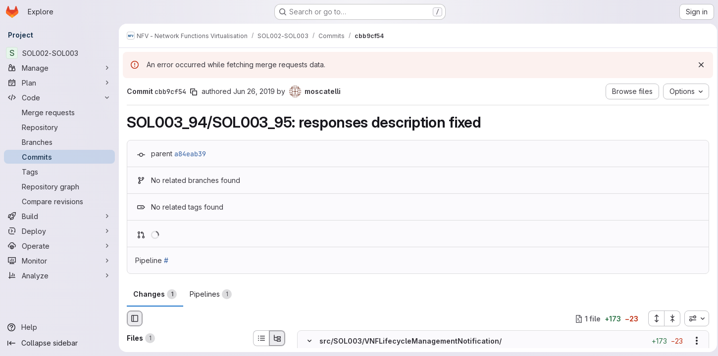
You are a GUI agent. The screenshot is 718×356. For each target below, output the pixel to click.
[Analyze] (59, 275)
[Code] (59, 97)
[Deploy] (59, 231)
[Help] (59, 327)
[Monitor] (59, 260)
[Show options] (694, 341)
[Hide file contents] (309, 341)
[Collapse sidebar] (59, 343)
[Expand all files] (653, 318)
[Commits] (59, 157)
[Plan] (59, 82)
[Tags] (59, 171)
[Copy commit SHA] (194, 92)
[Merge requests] (59, 112)
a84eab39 (190, 153)
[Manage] (59, 68)
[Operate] (59, 246)
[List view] (261, 338)
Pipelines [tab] (211, 294)
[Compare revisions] (59, 201)
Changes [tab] (155, 294)
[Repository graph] (59, 186)
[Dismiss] (698, 65)
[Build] (59, 216)
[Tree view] (277, 338)
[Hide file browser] (135, 318)
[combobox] (693, 318)
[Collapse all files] (669, 318)
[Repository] (59, 127)
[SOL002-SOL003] (59, 53)
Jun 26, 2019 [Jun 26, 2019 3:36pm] (254, 91)
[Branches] (59, 142)
